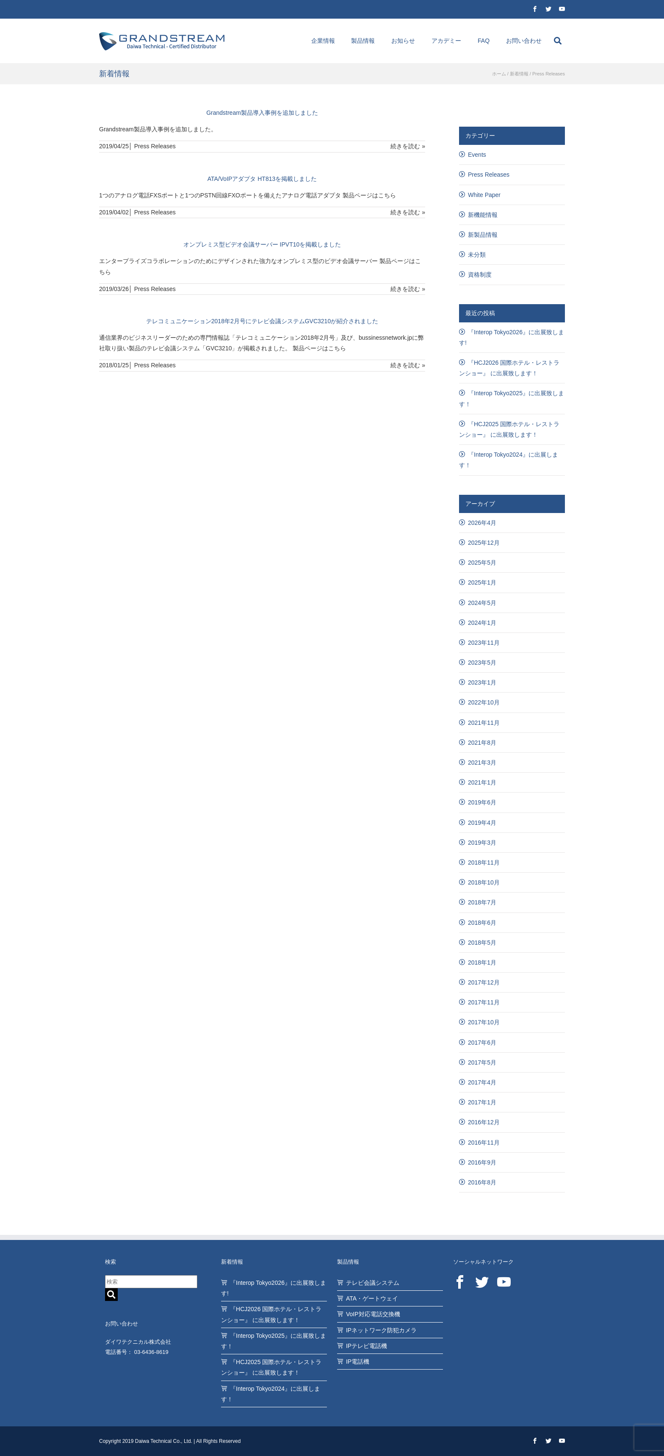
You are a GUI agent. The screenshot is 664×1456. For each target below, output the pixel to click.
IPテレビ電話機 (366, 1345)
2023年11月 (484, 642)
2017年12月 (484, 982)
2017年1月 (482, 1102)
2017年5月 (482, 1062)
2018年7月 (482, 902)
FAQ (484, 40)
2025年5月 (482, 562)
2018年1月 (482, 962)
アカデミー (446, 40)
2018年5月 (482, 942)
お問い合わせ (524, 40)
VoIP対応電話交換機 (373, 1314)
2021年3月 (482, 762)
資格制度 (480, 274)
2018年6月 (482, 922)
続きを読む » (407, 146)
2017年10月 (484, 1022)
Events (477, 154)
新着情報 (519, 73)
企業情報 (323, 40)
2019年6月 (482, 802)
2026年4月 (482, 522)
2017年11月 (484, 1002)
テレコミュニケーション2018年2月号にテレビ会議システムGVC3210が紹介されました (262, 321)
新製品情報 (483, 234)
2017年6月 (482, 1042)
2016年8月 (482, 1182)
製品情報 (363, 40)
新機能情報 (483, 214)
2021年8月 (482, 742)
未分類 (477, 254)
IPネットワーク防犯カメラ (381, 1330)
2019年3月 (482, 842)
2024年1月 (482, 622)
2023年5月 (482, 662)
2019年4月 (482, 822)
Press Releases (155, 146)
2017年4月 (482, 1082)
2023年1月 (482, 682)
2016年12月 (484, 1122)
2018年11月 (484, 862)
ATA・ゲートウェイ (372, 1298)
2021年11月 (484, 722)
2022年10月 (484, 702)
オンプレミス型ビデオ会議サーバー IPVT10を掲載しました (262, 244)
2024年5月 (482, 602)
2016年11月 (484, 1142)
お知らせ (403, 40)
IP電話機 (357, 1361)
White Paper (484, 194)
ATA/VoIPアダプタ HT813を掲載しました (262, 178)
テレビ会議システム (372, 1282)
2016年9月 (482, 1162)
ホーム (499, 73)
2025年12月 (484, 542)
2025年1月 (482, 582)
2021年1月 (482, 782)
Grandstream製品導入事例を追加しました (262, 112)
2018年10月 (484, 882)
